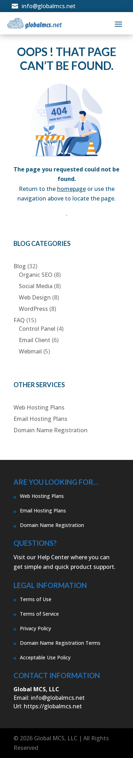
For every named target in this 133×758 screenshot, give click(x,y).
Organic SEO (35, 275)
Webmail (30, 351)
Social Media (35, 286)
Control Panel (37, 329)
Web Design (35, 297)
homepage (71, 189)
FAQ (19, 320)
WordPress (33, 309)
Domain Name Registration (50, 430)
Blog (19, 266)
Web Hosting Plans (39, 407)
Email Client (34, 340)
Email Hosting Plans (40, 419)
